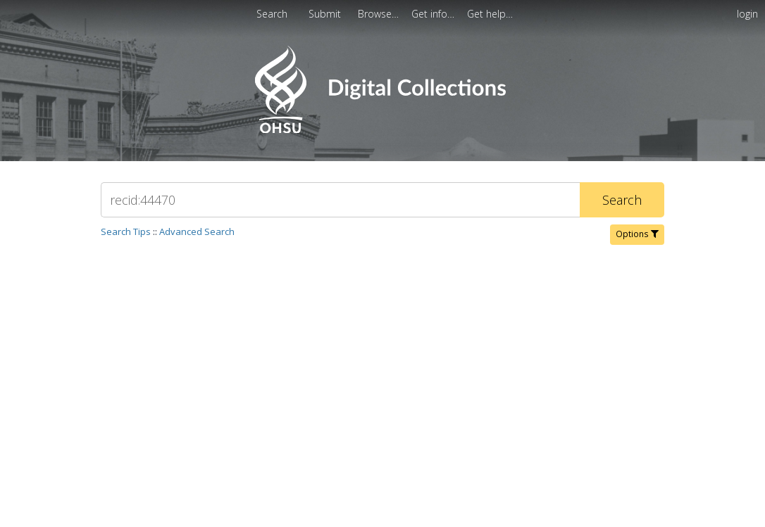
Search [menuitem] (271, 13)
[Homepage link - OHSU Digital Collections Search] (382, 129)
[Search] (340, 199)
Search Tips (126, 231)
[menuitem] (379, 13)
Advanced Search (197, 231)
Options (637, 234)
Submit (326, 13)
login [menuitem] (747, 13)
